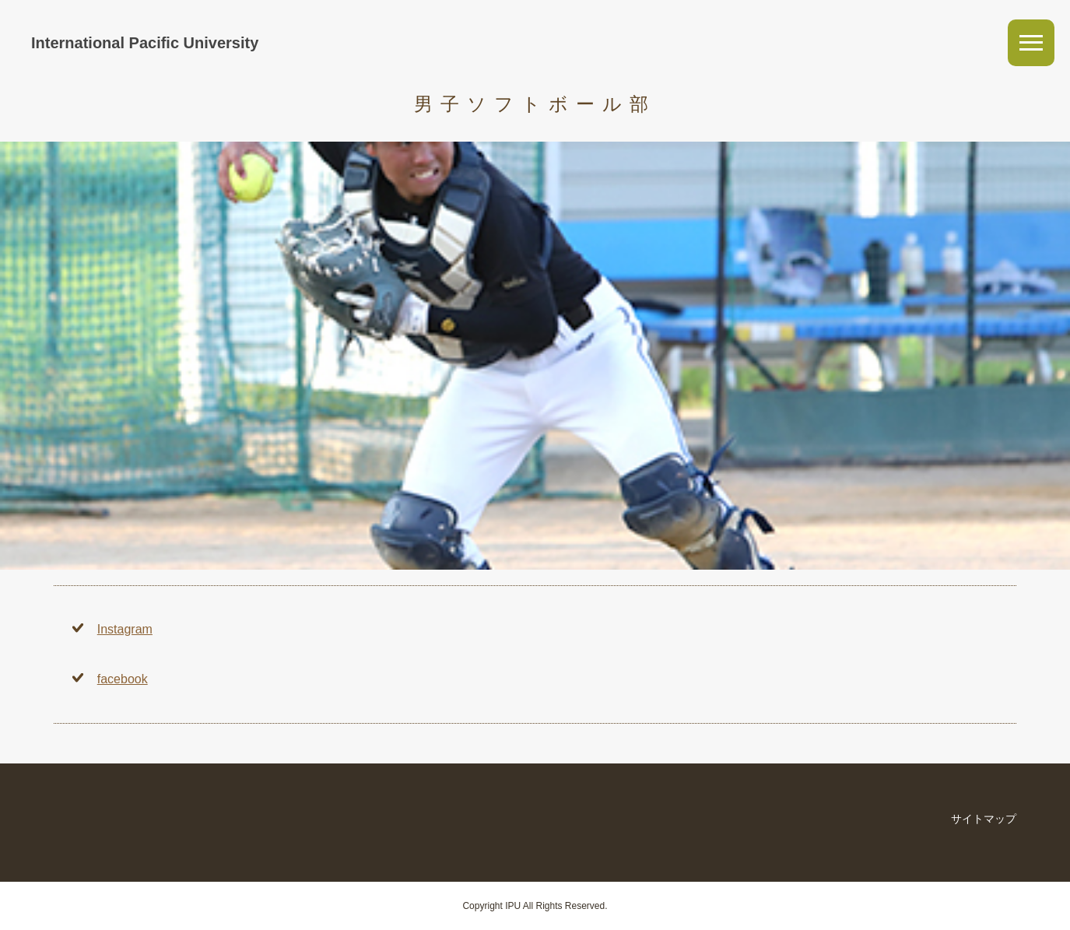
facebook (122, 679)
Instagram (125, 629)
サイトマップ (983, 818)
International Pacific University (144, 42)
